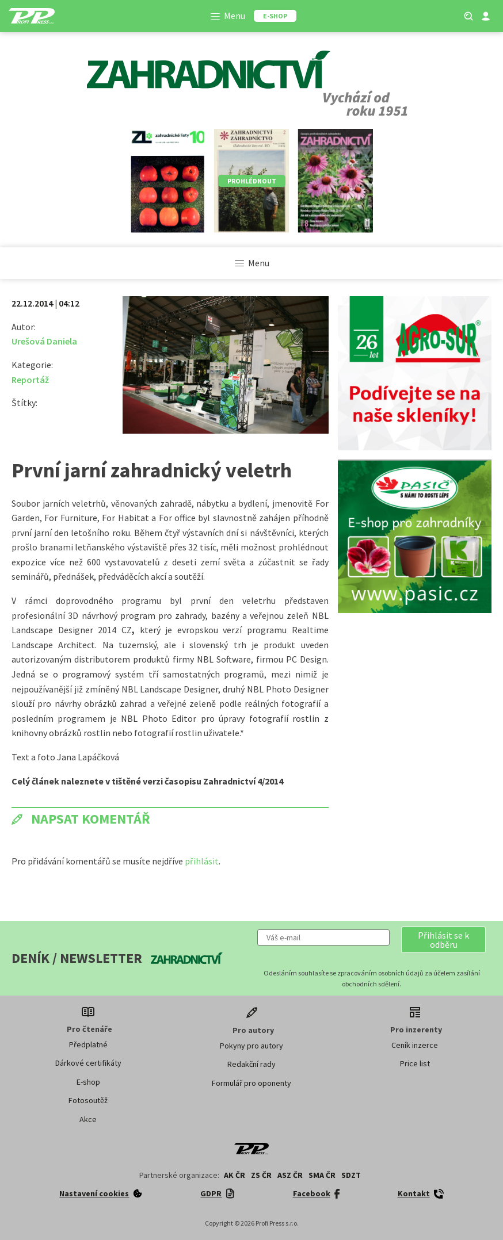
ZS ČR (261, 1175)
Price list (415, 1063)
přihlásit (202, 861)
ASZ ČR (290, 1175)
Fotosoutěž (88, 1100)
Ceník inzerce (414, 1045)
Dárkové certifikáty (88, 1063)
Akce (88, 1119)
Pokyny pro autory (251, 1045)
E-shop (88, 1082)
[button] (443, 940)
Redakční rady (251, 1064)
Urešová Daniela (44, 341)
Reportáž (30, 379)
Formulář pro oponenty (251, 1083)
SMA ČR (322, 1175)
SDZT (351, 1175)
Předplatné (88, 1044)
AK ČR (234, 1175)
